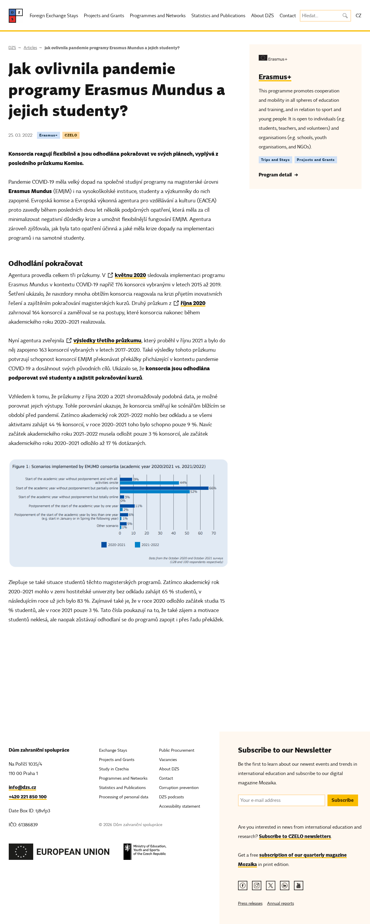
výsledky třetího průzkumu (107, 340)
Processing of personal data (123, 797)
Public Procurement (176, 750)
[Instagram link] (256, 885)
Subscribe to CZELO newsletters (295, 836)
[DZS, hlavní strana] (16, 16)
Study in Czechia (114, 769)
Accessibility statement (179, 806)
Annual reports (280, 903)
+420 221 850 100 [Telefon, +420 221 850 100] (28, 797)
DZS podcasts (171, 797)
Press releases (250, 903)
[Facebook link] (242, 885)
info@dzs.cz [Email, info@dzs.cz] (22, 787)
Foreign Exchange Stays (54, 16)
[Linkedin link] (284, 885)
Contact (288, 16)
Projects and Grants (104, 16)
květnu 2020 (130, 275)
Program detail (275, 175)
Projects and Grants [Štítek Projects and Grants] (316, 159)
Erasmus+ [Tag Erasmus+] (48, 135)
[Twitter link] (270, 885)
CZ (358, 16)
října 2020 (193, 303)
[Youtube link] (298, 885)
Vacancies (168, 759)
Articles (30, 47)
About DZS (262, 16)
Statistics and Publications (218, 16)
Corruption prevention (179, 787)
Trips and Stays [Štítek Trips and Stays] (275, 159)
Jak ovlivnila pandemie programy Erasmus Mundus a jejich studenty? (112, 47)
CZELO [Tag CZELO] (71, 135)
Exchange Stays (113, 750)
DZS (12, 47)
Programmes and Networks (158, 16)
